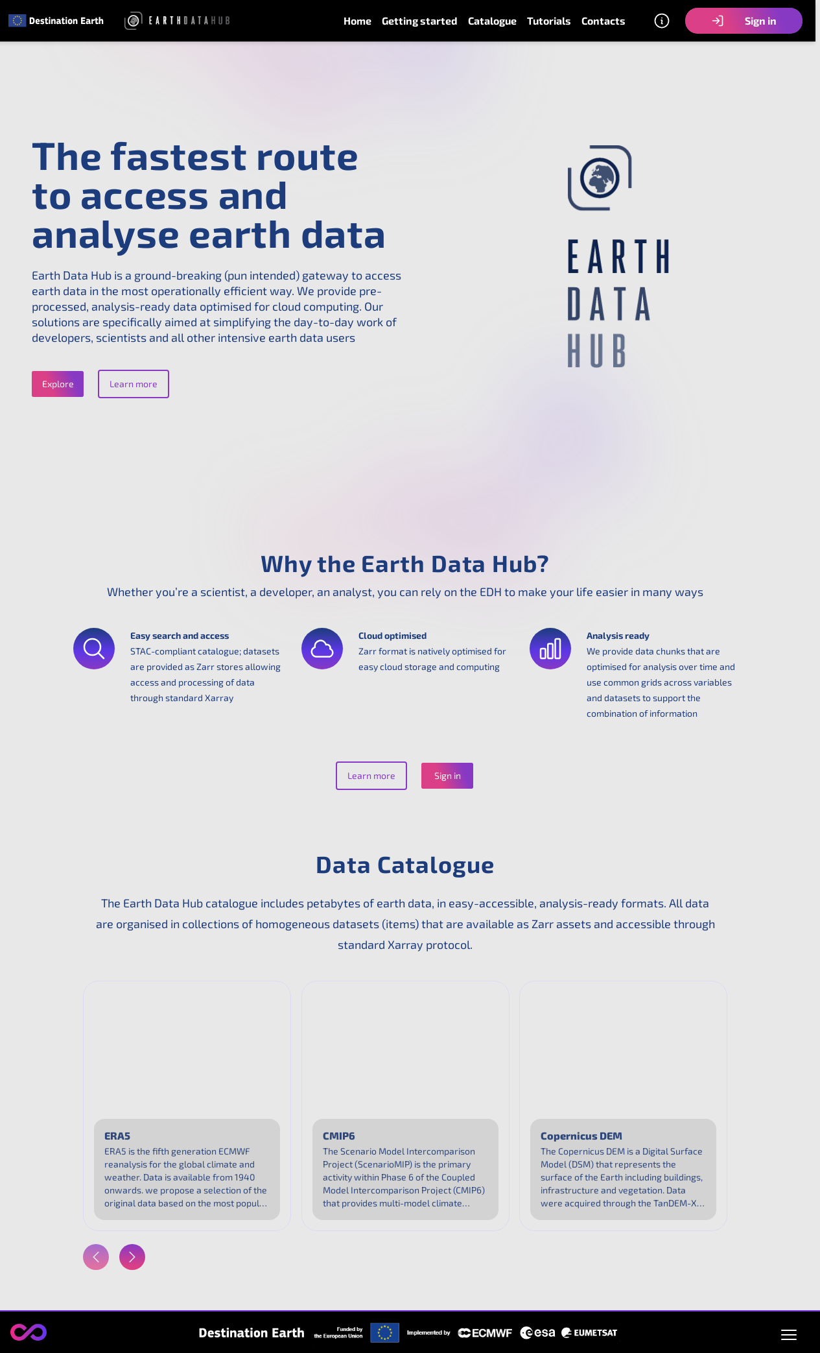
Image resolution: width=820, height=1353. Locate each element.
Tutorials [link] (549, 20)
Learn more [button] (134, 383)
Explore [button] (58, 383)
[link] (56, 20)
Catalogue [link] (492, 20)
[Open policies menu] (789, 1332)
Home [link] (357, 20)
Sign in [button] (744, 21)
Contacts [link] (603, 20)
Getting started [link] (420, 20)
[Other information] (662, 21)
